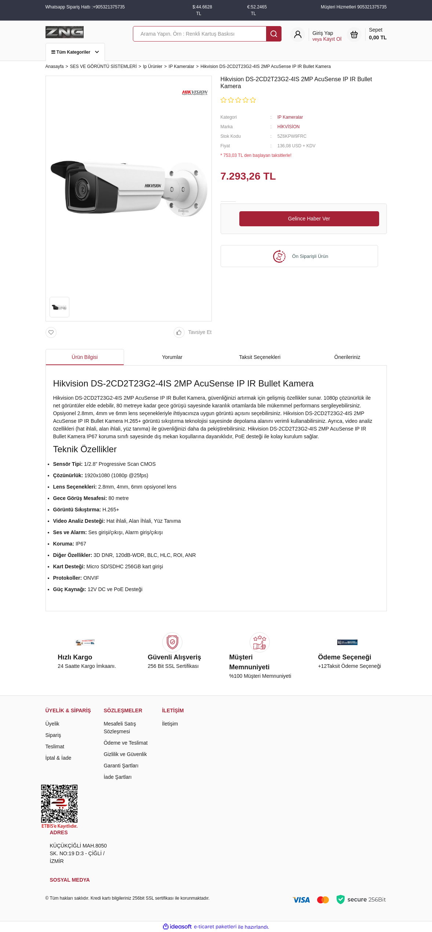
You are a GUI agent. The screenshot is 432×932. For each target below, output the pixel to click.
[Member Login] (326, 36)
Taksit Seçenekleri (259, 357)
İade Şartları (117, 777)
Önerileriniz (347, 357)
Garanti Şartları (121, 766)
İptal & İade (59, 758)
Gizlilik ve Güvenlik (125, 754)
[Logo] (65, 31)
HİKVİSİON (288, 126)
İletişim (170, 724)
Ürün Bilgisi (85, 357)
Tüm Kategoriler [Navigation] (75, 52)
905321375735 (371, 7)
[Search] (207, 34)
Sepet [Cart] (377, 34)
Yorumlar (172, 357)
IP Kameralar (290, 117)
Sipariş (53, 735)
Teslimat (55, 746)
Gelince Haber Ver (309, 219)
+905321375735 (109, 7)
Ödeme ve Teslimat (126, 743)
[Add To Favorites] (53, 332)
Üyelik (52, 724)
